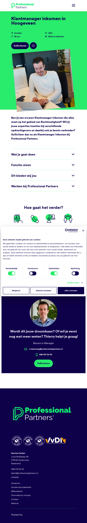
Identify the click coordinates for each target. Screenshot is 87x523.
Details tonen (73, 283)
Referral (14, 503)
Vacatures (15, 483)
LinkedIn (15, 477)
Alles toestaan (71, 290)
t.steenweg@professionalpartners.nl (46, 349)
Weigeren (16, 290)
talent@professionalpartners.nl (24, 473)
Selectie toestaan (43, 290)
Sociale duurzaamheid (21, 487)
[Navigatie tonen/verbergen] (73, 5)
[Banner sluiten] (83, 230)
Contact (14, 499)
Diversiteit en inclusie (21, 495)
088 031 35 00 (17, 469)
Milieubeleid (16, 491)
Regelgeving (16, 514)
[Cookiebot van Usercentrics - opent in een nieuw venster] (67, 230)
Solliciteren (20, 45)
